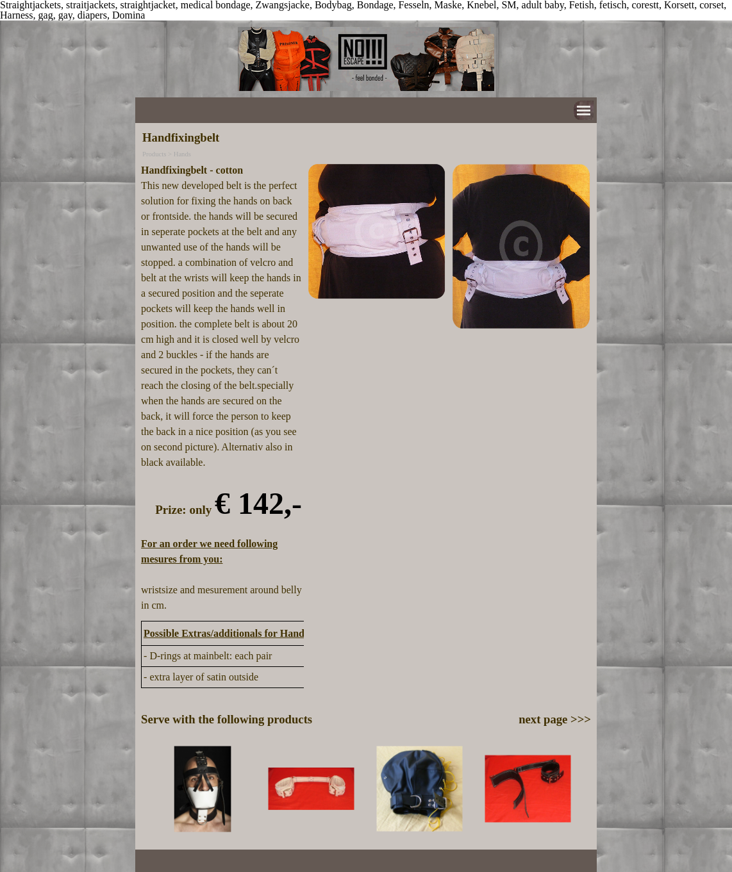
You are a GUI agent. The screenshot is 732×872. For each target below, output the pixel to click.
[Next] (585, 789)
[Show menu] (584, 110)
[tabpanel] (221, 388)
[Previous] (146, 789)
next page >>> (555, 719)
